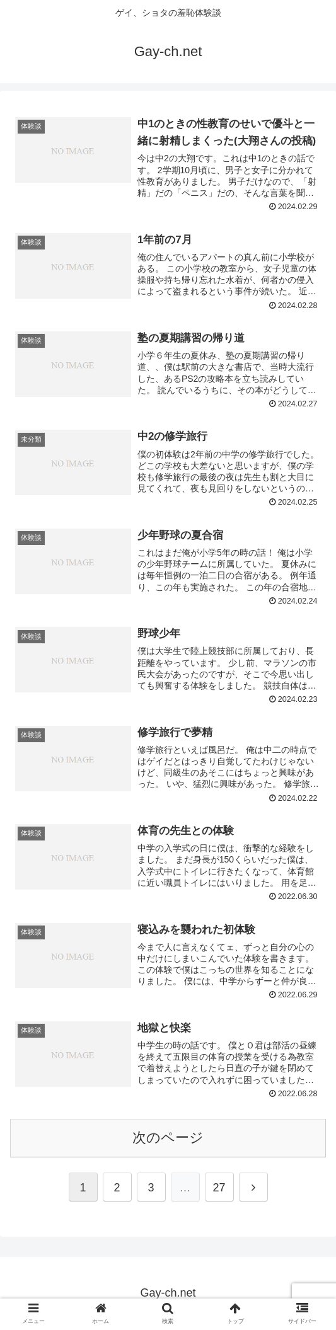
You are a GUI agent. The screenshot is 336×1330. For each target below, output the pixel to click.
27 (218, 1188)
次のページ (168, 1138)
